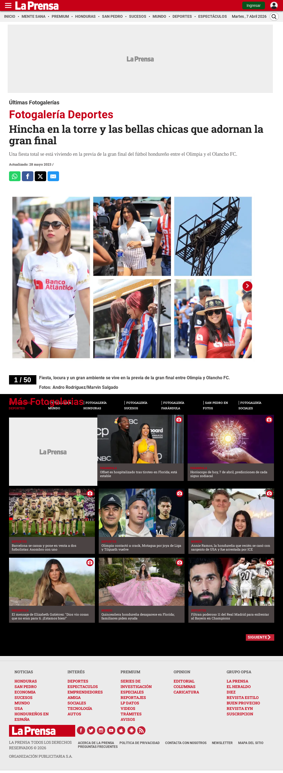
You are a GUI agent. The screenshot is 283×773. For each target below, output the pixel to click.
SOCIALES (77, 703)
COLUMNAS (185, 686)
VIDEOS (128, 708)
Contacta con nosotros (185, 743)
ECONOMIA (25, 692)
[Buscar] (274, 16)
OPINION (182, 671)
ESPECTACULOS (83, 686)
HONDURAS (25, 681)
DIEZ (231, 692)
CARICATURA (186, 692)
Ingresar (254, 5)
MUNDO (22, 703)
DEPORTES (78, 681)
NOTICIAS (23, 671)
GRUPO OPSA (239, 671)
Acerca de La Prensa (96, 743)
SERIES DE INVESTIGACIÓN (136, 683)
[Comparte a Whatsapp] (15, 176)
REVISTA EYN (240, 708)
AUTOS (74, 713)
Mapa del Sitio (250, 743)
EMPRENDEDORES (85, 692)
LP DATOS (130, 703)
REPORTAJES (133, 697)
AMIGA (74, 697)
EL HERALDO (239, 686)
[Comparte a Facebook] (27, 176)
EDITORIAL (184, 681)
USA (18, 708)
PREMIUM (130, 671)
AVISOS (128, 719)
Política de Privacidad (139, 743)
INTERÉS (76, 671)
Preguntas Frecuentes (98, 747)
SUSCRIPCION (240, 713)
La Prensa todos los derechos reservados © (40, 745)
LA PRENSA (237, 681)
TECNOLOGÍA (80, 708)
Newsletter (222, 743)
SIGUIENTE (257, 637)
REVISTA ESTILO (243, 697)
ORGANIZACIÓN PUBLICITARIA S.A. (40, 756)
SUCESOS (23, 697)
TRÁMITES (131, 713)
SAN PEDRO (25, 686)
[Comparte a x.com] (40, 176)
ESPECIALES (132, 692)
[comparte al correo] (53, 176)
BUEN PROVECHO (243, 703)
